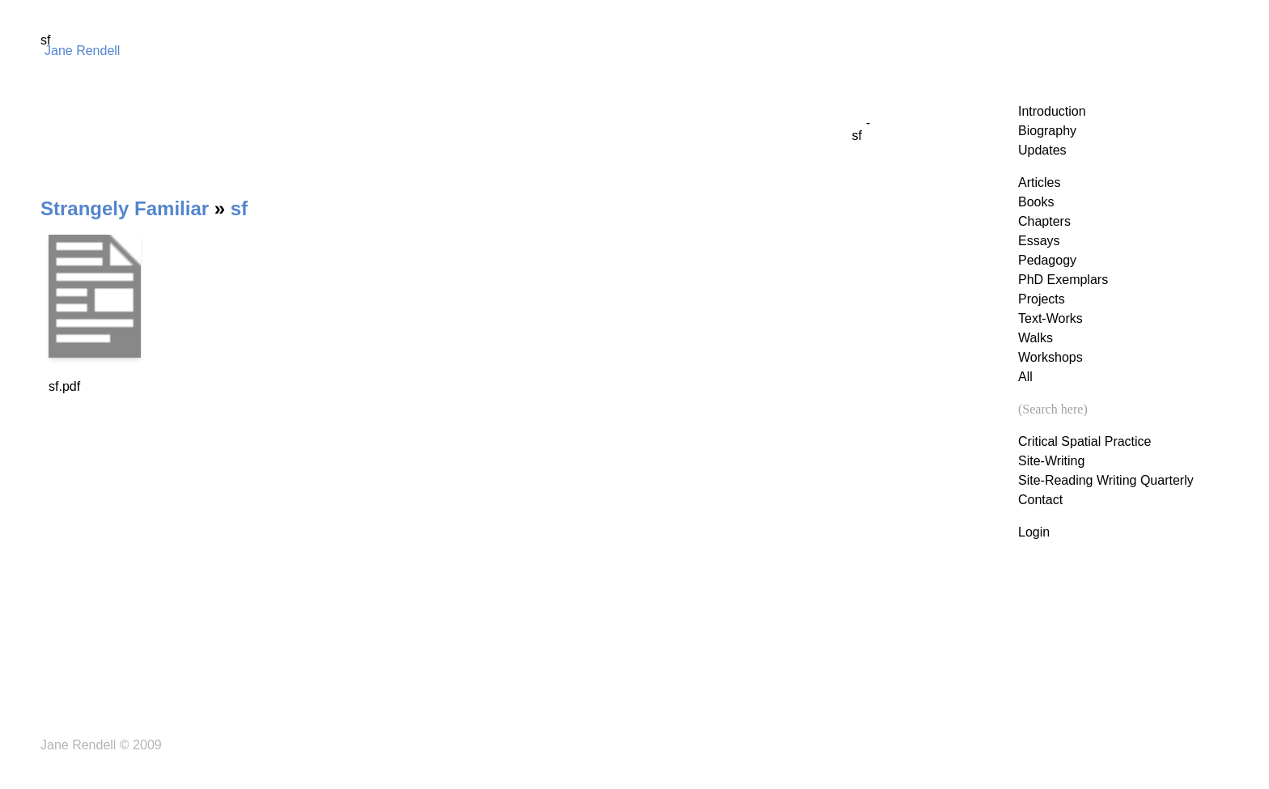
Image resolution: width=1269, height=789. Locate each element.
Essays (1039, 241)
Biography (1047, 131)
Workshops (1050, 357)
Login (1034, 532)
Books (1036, 202)
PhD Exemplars (1063, 279)
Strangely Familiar (124, 208)
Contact (1040, 500)
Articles (1039, 182)
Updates (1042, 150)
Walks (1035, 338)
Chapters (1044, 221)
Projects (1041, 299)
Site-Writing (1051, 461)
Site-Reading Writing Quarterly (1106, 480)
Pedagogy (1047, 260)
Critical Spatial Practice (1085, 441)
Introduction (1052, 111)
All (1025, 377)
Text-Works (1050, 318)
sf (239, 208)
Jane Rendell (82, 50)
